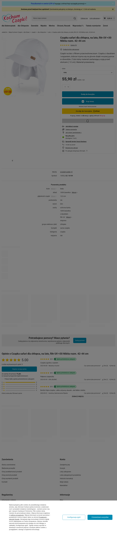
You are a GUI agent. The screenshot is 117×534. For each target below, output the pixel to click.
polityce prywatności (17, 515)
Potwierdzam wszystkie (100, 517)
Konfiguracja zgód (73, 517)
